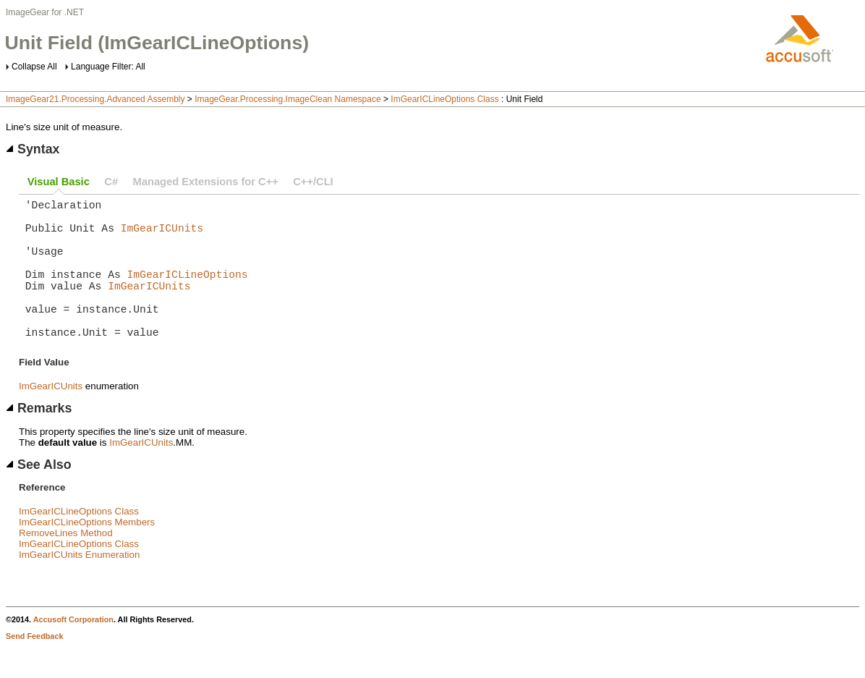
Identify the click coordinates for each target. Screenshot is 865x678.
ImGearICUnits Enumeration (79, 586)
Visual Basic (58, 181)
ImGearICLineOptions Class (444, 99)
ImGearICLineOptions (187, 291)
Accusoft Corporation (73, 651)
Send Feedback (34, 668)
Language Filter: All (108, 67)
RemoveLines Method (66, 564)
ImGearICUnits (162, 236)
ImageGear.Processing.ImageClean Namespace (287, 99)
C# (111, 181)
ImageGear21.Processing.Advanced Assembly (95, 99)
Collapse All (34, 67)
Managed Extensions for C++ (205, 181)
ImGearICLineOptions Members (87, 553)
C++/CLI (313, 181)
